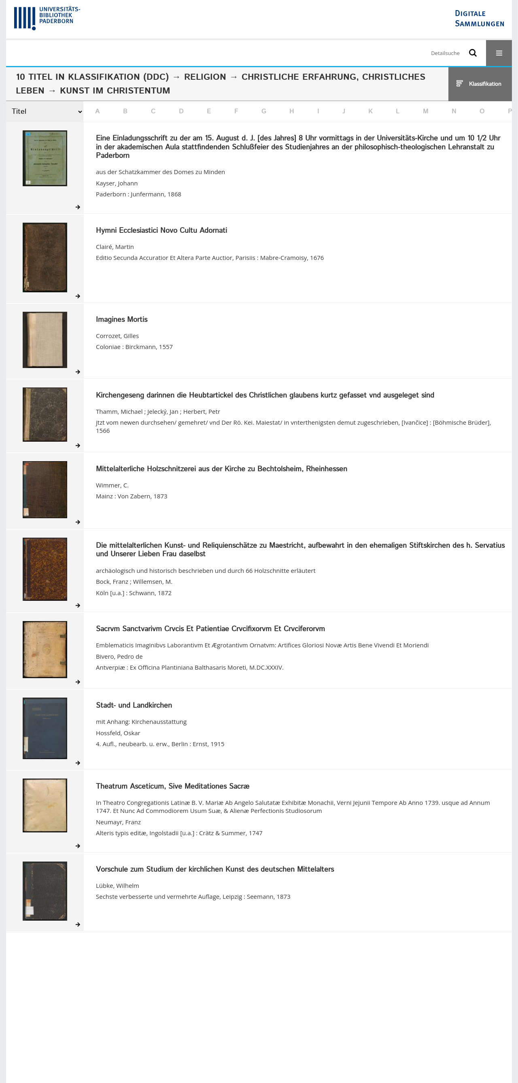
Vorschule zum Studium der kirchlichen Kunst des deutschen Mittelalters (215, 870)
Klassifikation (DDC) (118, 77)
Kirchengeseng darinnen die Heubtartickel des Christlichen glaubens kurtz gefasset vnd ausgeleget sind (265, 395)
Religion (205, 77)
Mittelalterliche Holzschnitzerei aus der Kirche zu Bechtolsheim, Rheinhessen (221, 469)
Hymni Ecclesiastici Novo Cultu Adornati (161, 231)
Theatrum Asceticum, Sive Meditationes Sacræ (172, 787)
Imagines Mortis (121, 320)
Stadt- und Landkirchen (134, 706)
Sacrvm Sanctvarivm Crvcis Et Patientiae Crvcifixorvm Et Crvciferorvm (210, 629)
